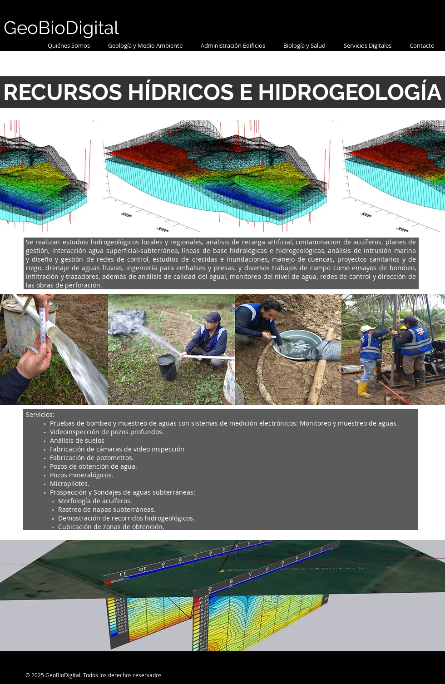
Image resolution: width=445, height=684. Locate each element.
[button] (145, 45)
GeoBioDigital (61, 27)
